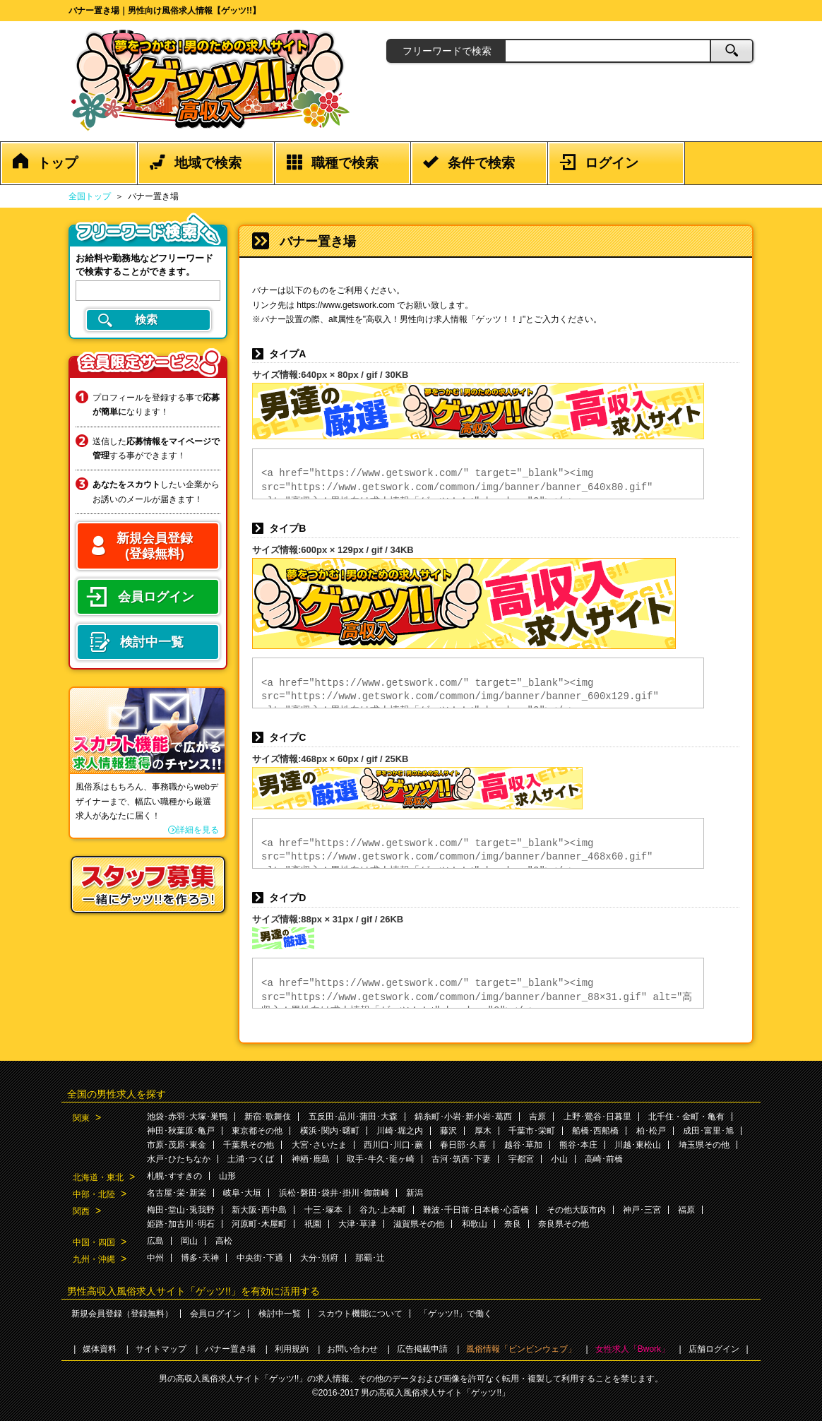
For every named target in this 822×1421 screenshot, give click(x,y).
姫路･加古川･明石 (181, 1224)
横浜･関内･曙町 (329, 1131)
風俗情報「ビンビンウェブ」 (521, 1349)
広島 (155, 1241)
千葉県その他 (248, 1145)
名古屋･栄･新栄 (176, 1193)
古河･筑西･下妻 (461, 1159)
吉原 (537, 1117)
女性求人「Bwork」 (632, 1349)
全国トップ (89, 196)
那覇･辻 (370, 1258)
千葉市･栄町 (531, 1131)
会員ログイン (215, 1314)
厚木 (483, 1131)
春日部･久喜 (463, 1145)
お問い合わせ (352, 1349)
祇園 (312, 1224)
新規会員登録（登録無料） (122, 1314)
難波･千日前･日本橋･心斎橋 (476, 1210)
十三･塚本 (323, 1210)
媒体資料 (100, 1349)
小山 (559, 1159)
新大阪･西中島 (259, 1210)
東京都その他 (257, 1131)
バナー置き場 (230, 1349)
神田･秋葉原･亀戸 (181, 1131)
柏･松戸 (651, 1131)
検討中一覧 (279, 1314)
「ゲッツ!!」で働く (455, 1314)
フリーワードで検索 (447, 51)
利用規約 (292, 1349)
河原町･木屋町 (259, 1224)
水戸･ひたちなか (178, 1159)
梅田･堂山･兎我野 (181, 1210)
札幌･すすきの (174, 1176)
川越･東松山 (637, 1145)
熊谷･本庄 (578, 1145)
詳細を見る (198, 830)
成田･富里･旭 (708, 1131)
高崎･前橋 (604, 1159)
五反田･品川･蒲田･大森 (353, 1117)
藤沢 (448, 1131)
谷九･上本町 (382, 1210)
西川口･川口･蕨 (393, 1145)
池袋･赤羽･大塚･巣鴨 (187, 1117)
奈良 (512, 1224)
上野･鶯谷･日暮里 (597, 1117)
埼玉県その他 (704, 1145)
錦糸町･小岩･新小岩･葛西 (463, 1117)
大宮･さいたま (319, 1145)
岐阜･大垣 (242, 1193)
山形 (227, 1176)
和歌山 (474, 1224)
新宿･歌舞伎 (267, 1117)
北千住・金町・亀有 (686, 1117)
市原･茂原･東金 (176, 1145)
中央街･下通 (260, 1258)
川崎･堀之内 (399, 1131)
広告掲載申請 (422, 1349)
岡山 (189, 1241)
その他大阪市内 (576, 1210)
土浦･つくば (250, 1159)
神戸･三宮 (642, 1210)
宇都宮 (521, 1159)
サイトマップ (161, 1349)
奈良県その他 (563, 1224)
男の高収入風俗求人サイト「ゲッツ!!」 (435, 1393)
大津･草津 (357, 1224)
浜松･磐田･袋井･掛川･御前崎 (334, 1193)
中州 (155, 1258)
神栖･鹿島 (311, 1159)
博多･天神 (200, 1258)
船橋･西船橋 (595, 1131)
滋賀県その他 (418, 1224)
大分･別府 (319, 1258)
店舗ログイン (714, 1349)
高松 (223, 1241)
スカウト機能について (360, 1314)
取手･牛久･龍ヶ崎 (381, 1159)
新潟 (414, 1193)
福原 (686, 1210)
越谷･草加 (523, 1145)
